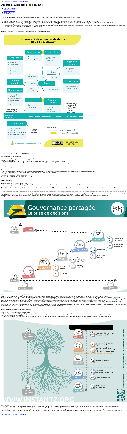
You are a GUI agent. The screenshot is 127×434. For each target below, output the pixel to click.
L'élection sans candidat (9, 11)
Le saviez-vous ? (7, 13)
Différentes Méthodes (9, 12)
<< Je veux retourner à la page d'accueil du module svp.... (14, 1)
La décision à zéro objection (10, 8)
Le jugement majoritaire (9, 9)
